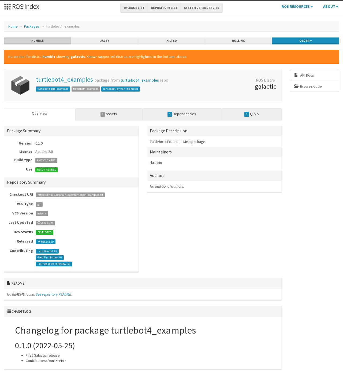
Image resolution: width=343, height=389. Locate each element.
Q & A (251, 114)
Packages (32, 26)
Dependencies (181, 114)
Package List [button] (134, 8)
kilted (171, 41)
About (330, 6)
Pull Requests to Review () (54, 264)
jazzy (104, 41)
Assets (108, 114)
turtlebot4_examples (64, 79)
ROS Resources (297, 6)
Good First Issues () (50, 257)
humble (37, 41)
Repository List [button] (164, 8)
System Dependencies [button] (201, 8)
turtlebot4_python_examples (120, 88)
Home (13, 26)
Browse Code (308, 86)
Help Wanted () (47, 251)
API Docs (304, 75)
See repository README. (54, 294)
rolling (238, 41)
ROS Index (21, 6)
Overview (39, 113)
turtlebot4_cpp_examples (53, 88)
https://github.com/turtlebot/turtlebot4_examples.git (70, 195)
